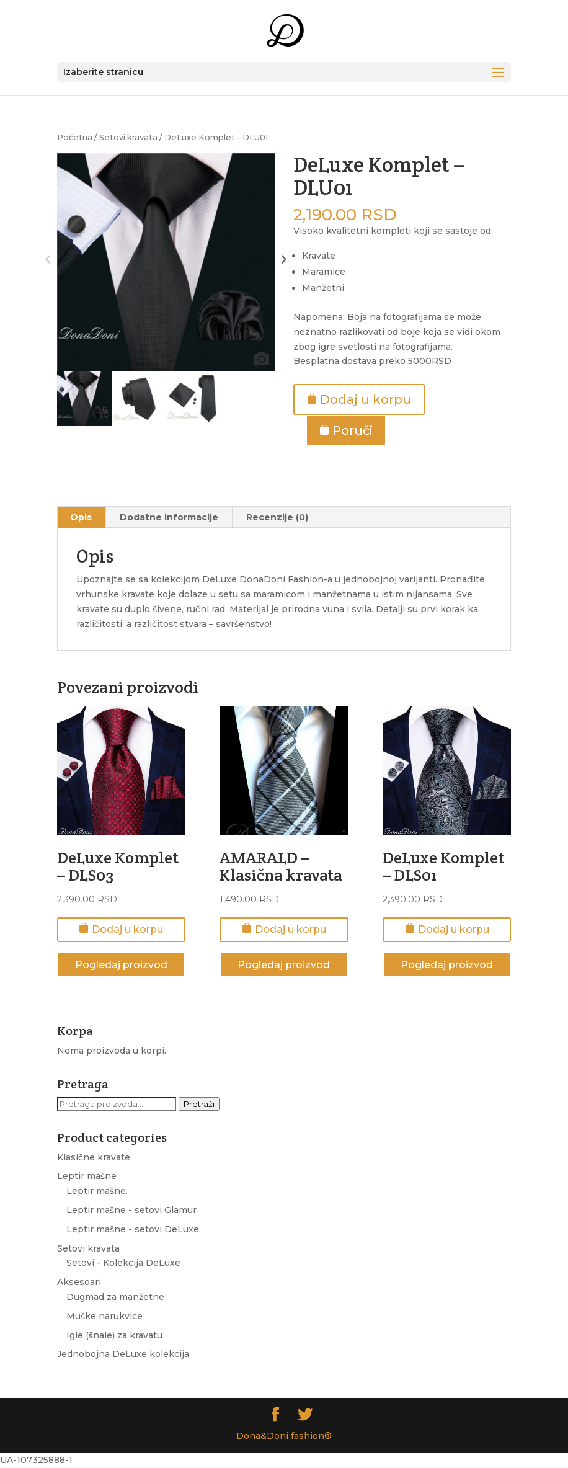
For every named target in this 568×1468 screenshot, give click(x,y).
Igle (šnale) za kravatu (114, 1335)
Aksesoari (79, 1282)
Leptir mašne (87, 1175)
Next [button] (283, 262)
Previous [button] (48, 262)
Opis (81, 517)
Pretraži (199, 1104)
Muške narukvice (104, 1316)
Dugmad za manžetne (115, 1296)
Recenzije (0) (277, 517)
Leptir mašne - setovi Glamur (131, 1210)
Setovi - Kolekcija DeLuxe (123, 1262)
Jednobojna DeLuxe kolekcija (123, 1353)
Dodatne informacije (169, 517)
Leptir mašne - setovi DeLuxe (132, 1229)
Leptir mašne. (97, 1190)
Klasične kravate (93, 1157)
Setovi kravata (128, 137)
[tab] (81, 517)
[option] (166, 262)
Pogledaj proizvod (121, 965)
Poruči (346, 430)
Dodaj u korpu (359, 399)
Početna (74, 137)
